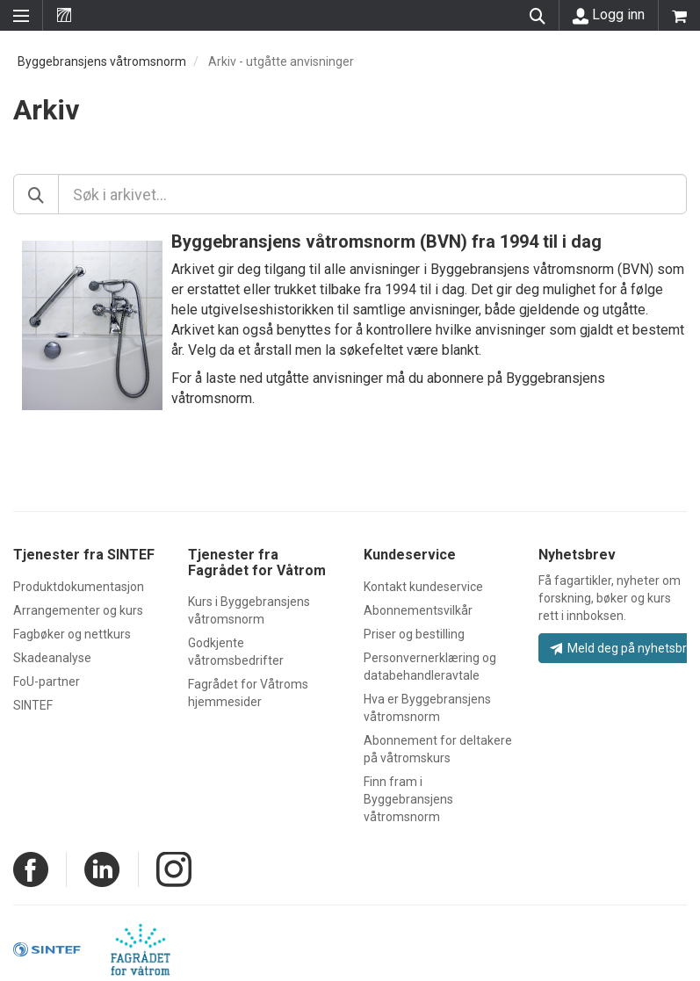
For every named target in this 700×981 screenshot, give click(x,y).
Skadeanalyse (52, 658)
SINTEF (33, 705)
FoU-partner (46, 681)
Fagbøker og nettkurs (72, 634)
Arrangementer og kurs (78, 610)
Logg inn (609, 15)
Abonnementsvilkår (418, 610)
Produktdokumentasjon (78, 587)
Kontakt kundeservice (423, 587)
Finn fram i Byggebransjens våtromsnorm (408, 799)
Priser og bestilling (414, 634)
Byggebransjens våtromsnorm (102, 61)
